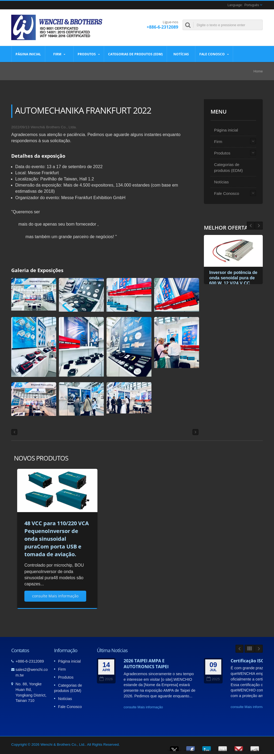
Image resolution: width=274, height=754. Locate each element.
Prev (259, 226)
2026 (106, 679)
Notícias (181, 54)
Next (251, 226)
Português (251, 5)
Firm (59, 54)
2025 (213, 679)
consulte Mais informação (143, 707)
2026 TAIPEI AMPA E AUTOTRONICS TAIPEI (146, 664)
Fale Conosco (214, 54)
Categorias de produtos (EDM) (135, 54)
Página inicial (28, 54)
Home (258, 71)
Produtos (89, 54)
